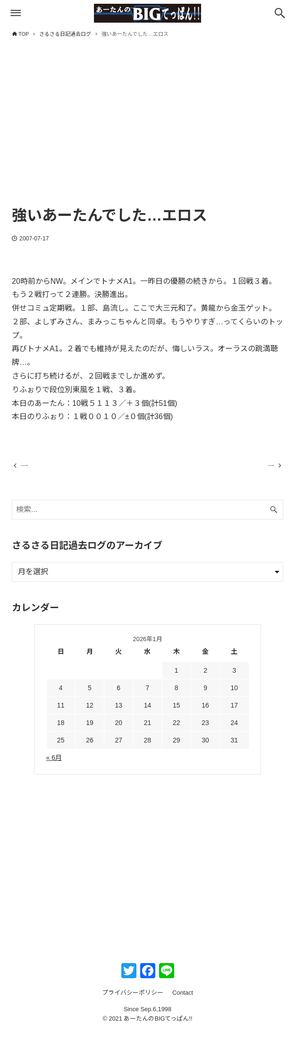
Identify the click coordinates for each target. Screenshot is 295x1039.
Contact (182, 1001)
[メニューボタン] (15, 13)
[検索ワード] (147, 518)
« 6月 (54, 766)
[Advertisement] (147, 131)
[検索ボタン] (279, 13)
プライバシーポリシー (132, 1001)
